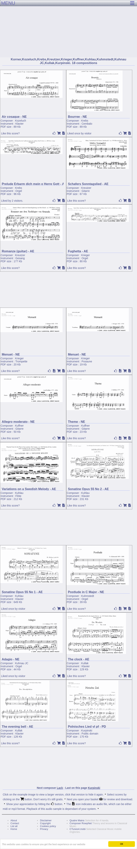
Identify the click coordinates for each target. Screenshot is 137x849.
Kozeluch (20, 120)
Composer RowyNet (81, 823)
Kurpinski (86, 730)
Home (13, 829)
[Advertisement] (68, 28)
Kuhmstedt (87, 595)
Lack (60, 787)
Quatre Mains (77, 820)
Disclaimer (46, 820)
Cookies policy (48, 826)
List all (14, 826)
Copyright (45, 823)
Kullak (84, 663)
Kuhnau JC (21, 663)
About (13, 820)
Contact (14, 823)
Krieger (85, 255)
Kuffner (19, 425)
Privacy (44, 829)
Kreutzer (86, 187)
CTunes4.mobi (78, 829)
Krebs (84, 120)
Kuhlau (19, 492)
